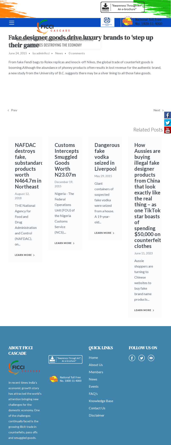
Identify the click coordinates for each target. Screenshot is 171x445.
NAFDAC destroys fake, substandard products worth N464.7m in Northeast (29, 166)
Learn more (23, 254)
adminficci (43, 53)
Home (93, 357)
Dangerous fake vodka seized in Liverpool (107, 154)
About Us (96, 365)
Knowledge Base (101, 401)
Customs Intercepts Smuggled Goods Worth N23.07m (67, 160)
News (59, 53)
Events (94, 386)
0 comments (77, 53)
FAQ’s (93, 393)
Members (96, 372)
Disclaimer (96, 415)
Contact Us (97, 408)
